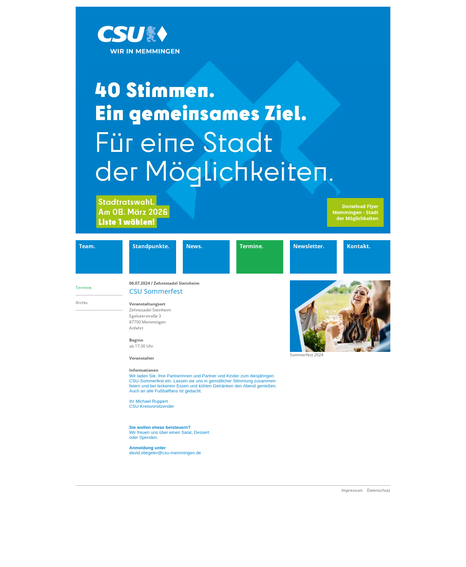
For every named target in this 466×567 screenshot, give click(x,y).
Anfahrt (136, 328)
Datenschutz (378, 490)
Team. (87, 246)
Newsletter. (308, 246)
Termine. (251, 246)
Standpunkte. (151, 246)
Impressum (352, 490)
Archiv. (82, 302)
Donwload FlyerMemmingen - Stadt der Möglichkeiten (355, 212)
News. (194, 246)
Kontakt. (359, 246)
